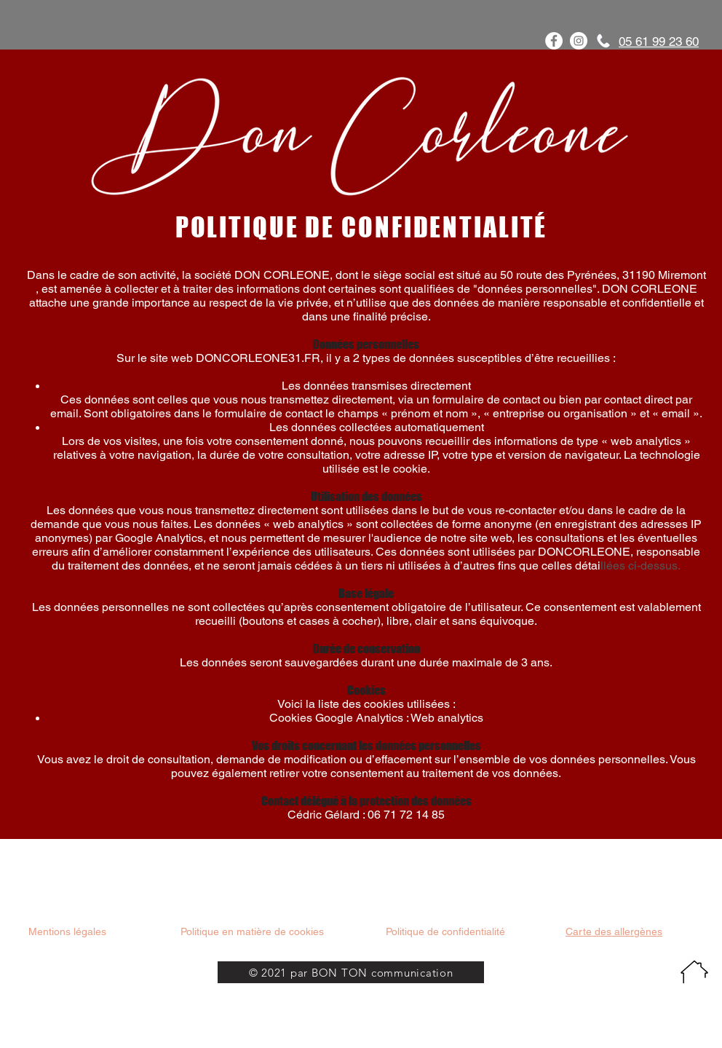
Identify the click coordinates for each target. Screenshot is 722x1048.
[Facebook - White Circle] (554, 41)
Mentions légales (67, 931)
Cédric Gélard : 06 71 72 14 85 (366, 815)
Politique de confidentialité (445, 931)
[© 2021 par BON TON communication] (351, 972)
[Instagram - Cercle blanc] (578, 41)
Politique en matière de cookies (253, 931)
